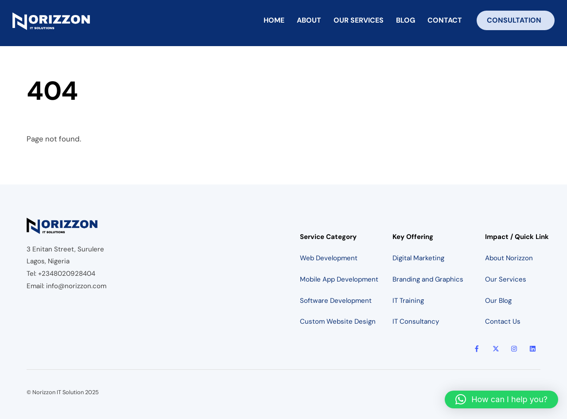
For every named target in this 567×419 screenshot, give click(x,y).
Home (274, 20)
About (309, 20)
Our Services (359, 20)
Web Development (328, 258)
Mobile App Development (339, 279)
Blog (405, 20)
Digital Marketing (418, 258)
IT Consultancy (415, 321)
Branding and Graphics (427, 279)
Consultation (514, 20)
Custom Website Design (338, 321)
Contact (444, 20)
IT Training (408, 300)
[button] (501, 399)
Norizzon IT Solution (58, 392)
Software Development (336, 300)
